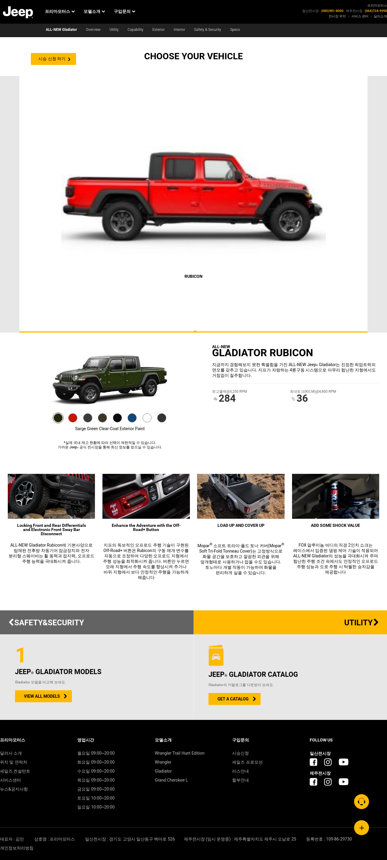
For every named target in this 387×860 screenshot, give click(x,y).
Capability (135, 29)
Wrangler (163, 762)
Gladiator (163, 771)
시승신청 (240, 753)
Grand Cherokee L (171, 780)
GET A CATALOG (233, 699)
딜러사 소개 (11, 753)
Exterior (158, 29)
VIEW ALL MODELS (42, 696)
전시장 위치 (337, 16)
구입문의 (124, 11)
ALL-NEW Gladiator (61, 29)
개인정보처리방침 (17, 848)
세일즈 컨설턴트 (15, 771)
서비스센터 (10, 780)
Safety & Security (207, 29)
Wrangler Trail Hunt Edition (180, 753)
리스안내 (240, 771)
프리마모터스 (60, 11)
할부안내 (240, 780)
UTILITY (361, 623)
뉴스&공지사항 (14, 789)
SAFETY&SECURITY (46, 623)
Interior (179, 29)
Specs (235, 29)
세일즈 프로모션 (247, 762)
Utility (114, 29)
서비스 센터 (360, 16)
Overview (93, 29)
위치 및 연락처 (13, 762)
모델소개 (94, 11)
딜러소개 (380, 16)
